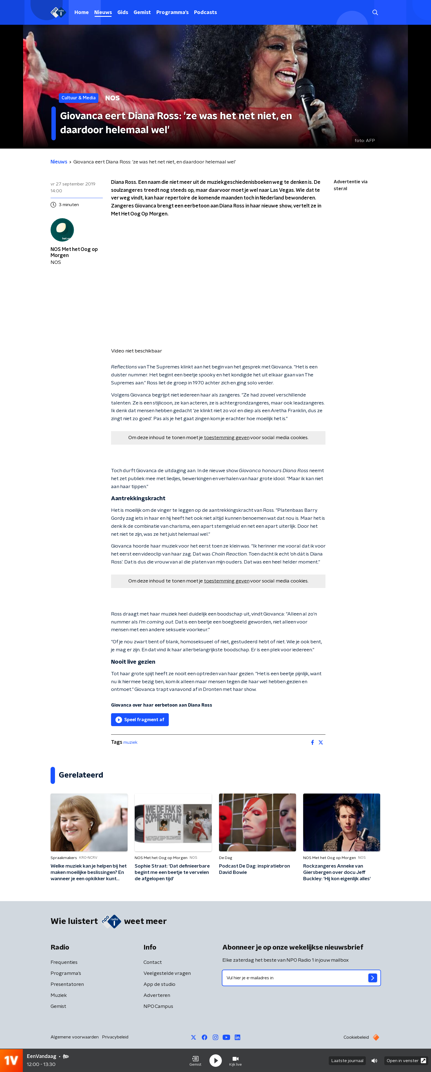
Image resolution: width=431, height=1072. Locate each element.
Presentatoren (67, 984)
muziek (130, 742)
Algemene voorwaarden (75, 1037)
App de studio (159, 984)
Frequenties (64, 962)
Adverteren (156, 995)
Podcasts (205, 12)
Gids (122, 12)
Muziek (59, 995)
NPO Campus (158, 1006)
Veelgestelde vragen (167, 973)
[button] (195, 1060)
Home (81, 12)
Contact (152, 962)
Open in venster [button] (406, 1060)
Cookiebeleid (356, 1037)
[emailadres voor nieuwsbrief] (301, 978)
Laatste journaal (347, 1060)
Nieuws (103, 12)
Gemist (142, 12)
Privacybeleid (115, 1037)
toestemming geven (226, 437)
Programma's (172, 12)
